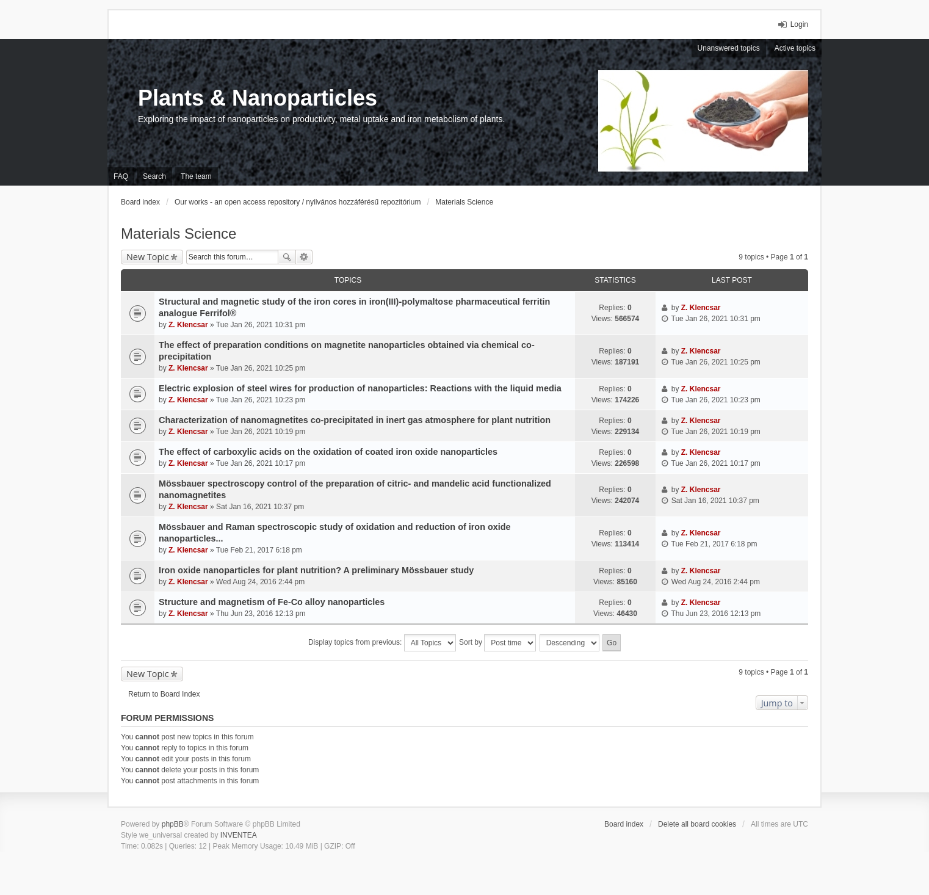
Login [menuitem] (799, 24)
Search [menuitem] (154, 176)
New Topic (147, 257)
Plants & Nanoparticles (257, 98)
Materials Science (178, 233)
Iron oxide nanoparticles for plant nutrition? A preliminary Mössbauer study (316, 570)
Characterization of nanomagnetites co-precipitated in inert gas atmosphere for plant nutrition (355, 420)
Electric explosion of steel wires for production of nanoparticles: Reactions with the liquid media (360, 388)
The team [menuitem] (196, 176)
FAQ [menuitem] (121, 176)
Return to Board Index (164, 694)
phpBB (173, 824)
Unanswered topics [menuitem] (729, 48)
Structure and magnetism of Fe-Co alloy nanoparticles (272, 602)
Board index (623, 824)
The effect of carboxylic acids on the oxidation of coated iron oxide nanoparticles (328, 452)
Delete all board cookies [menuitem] (697, 824)
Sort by (497, 642)
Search (287, 257)
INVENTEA (238, 835)
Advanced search (304, 257)
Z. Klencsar (188, 325)
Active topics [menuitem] (795, 48)
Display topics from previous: (382, 642)
